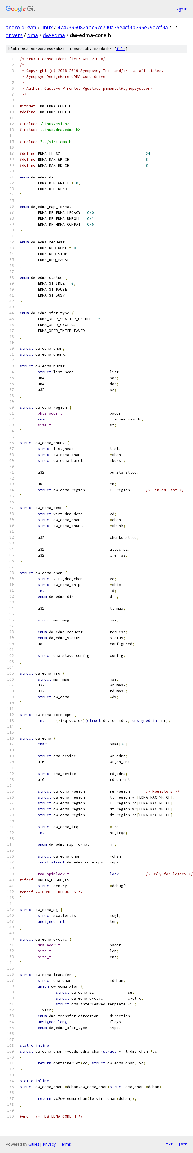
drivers (14, 35)
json (182, 1144)
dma (32, 35)
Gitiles (33, 1144)
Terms (65, 1144)
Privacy (49, 1144)
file (120, 48)
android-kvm (21, 27)
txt (169, 1144)
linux (47, 27)
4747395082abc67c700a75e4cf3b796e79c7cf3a (112, 27)
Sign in (181, 9)
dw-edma (54, 35)
